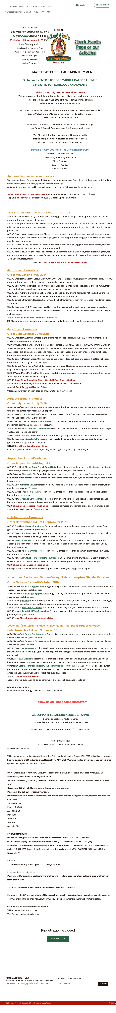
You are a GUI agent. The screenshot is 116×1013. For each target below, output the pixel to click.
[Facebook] (55, 30)
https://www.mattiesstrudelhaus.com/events (27, 906)
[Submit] (103, 984)
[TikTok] (62, 30)
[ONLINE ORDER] (102, 5)
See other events (58, 939)
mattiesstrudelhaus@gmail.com (20, 11)
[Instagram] (58, 30)
